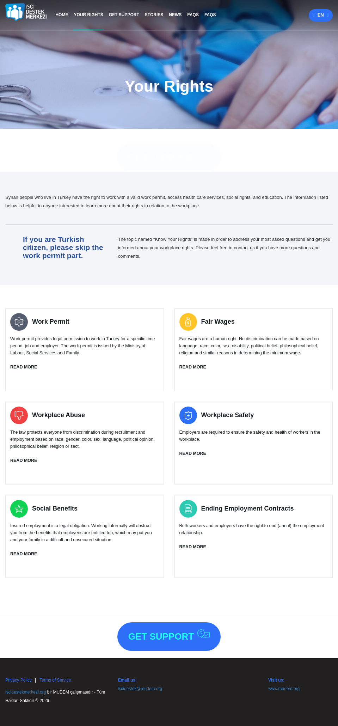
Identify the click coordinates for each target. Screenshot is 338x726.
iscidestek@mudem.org (140, 688)
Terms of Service (55, 680)
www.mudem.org (284, 688)
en (321, 15)
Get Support (169, 149)
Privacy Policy (18, 680)
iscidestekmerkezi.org (25, 692)
